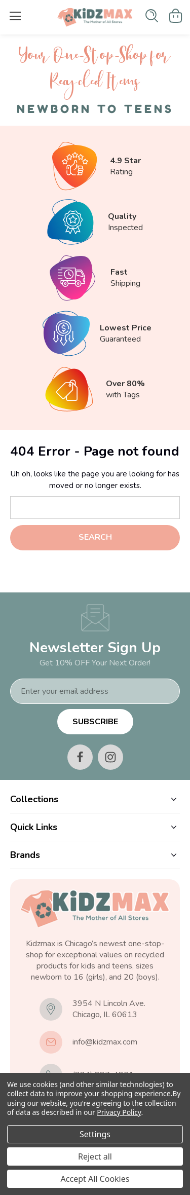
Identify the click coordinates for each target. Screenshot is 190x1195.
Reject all (95, 1156)
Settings (95, 1134)
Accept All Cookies (95, 1178)
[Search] (151, 15)
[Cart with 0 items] (175, 16)
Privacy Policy (119, 1112)
